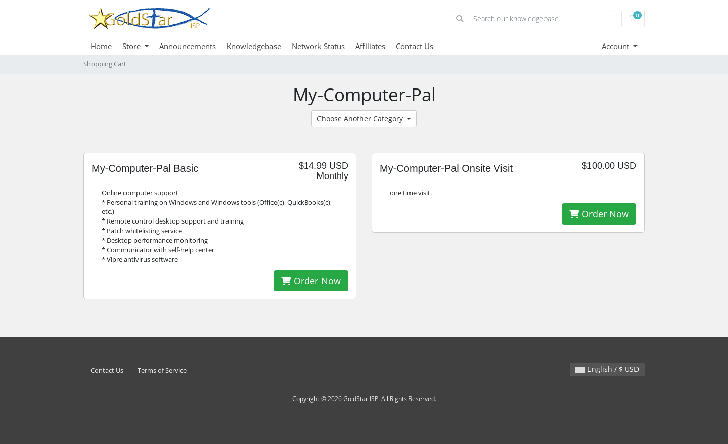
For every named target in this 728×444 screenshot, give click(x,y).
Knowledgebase (253, 46)
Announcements (187, 46)
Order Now (311, 281)
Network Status (318, 46)
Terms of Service (162, 370)
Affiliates (370, 46)
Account (616, 46)
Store (132, 46)
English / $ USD (607, 369)
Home (101, 46)
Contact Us (414, 46)
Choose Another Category (361, 118)
